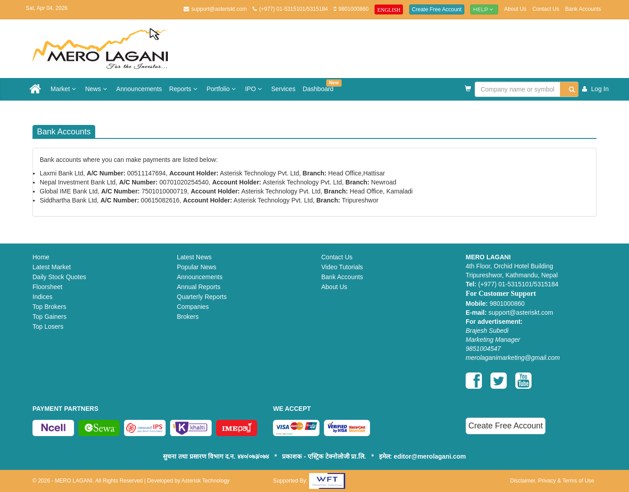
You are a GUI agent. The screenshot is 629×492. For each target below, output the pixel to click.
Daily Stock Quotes (59, 276)
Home (40, 257)
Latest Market (51, 267)
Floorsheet (47, 286)
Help (484, 9)
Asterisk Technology (205, 481)
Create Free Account (437, 9)
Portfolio (222, 88)
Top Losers (47, 326)
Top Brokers (49, 306)
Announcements (139, 88)
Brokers (188, 316)
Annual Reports (199, 286)
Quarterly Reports (202, 296)
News (97, 88)
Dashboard (320, 85)
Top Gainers (49, 316)
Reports (184, 88)
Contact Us (545, 9)
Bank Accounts (583, 9)
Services (283, 88)
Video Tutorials (342, 267)
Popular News (196, 267)
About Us (515, 9)
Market (64, 88)
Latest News (194, 257)
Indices (42, 296)
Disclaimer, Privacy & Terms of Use (552, 481)
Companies (193, 306)
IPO (254, 88)
